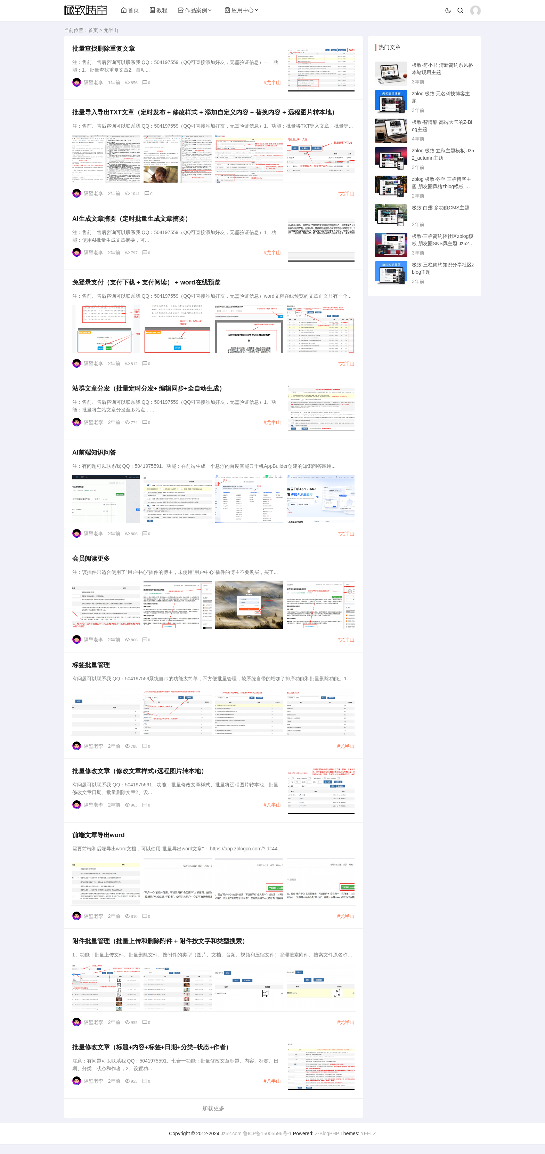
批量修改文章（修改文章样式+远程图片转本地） (140, 778)
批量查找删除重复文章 (104, 49)
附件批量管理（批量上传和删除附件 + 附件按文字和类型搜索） (161, 949)
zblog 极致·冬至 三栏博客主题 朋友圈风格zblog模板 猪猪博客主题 (441, 186)
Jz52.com (231, 1143)
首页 (130, 10)
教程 (158, 10)
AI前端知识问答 (94, 457)
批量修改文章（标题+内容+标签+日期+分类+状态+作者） (152, 1056)
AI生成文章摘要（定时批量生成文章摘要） (132, 220)
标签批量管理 (91, 670)
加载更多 (213, 1118)
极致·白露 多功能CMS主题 (440, 207)
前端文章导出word (99, 842)
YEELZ (368, 1143)
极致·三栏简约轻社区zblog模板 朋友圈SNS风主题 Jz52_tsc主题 (442, 243)
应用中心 (239, 10)
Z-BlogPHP (327, 1143)
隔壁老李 (94, 83)
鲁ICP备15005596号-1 (267, 1143)
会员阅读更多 (91, 564)
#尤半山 (271, 83)
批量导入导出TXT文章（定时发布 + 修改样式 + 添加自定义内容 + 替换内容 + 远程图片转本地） (205, 113)
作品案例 (192, 10)
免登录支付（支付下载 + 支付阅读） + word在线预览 (147, 285)
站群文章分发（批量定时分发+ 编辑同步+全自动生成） (149, 392)
